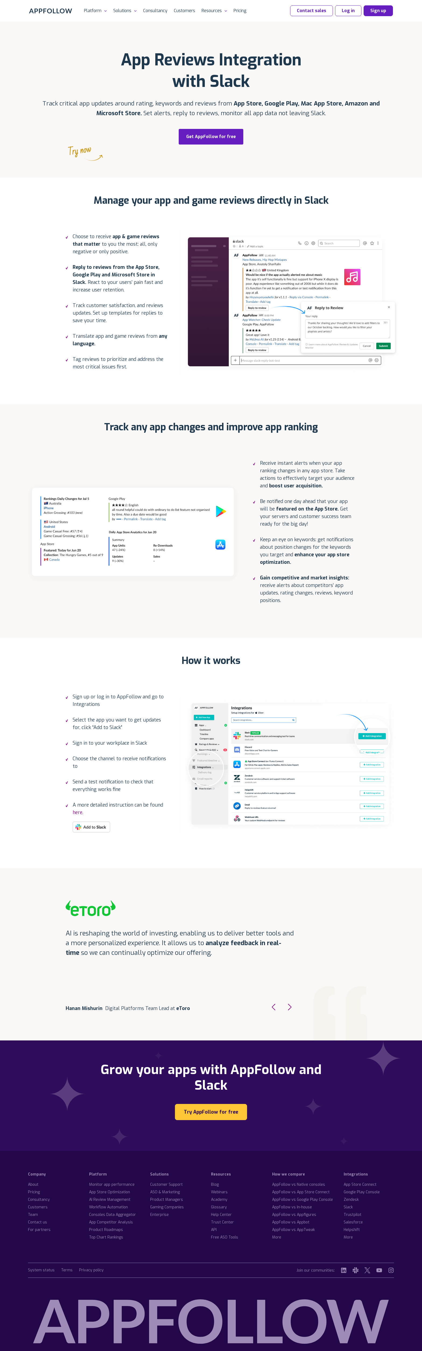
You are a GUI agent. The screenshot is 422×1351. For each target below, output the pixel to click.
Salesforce (353, 1222)
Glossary (219, 1207)
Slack (348, 1207)
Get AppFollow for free (207, 139)
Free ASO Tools (224, 1237)
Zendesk (351, 1199)
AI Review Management (110, 1199)
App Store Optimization (109, 1192)
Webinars (219, 1192)
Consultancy (155, 10)
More (276, 1237)
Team (33, 1214)
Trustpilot (352, 1214)
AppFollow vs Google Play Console (302, 1199)
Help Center (221, 1214)
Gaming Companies (167, 1207)
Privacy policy (91, 1270)
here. (78, 812)
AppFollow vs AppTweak (293, 1229)
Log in (348, 10)
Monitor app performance (112, 1184)
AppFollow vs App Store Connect (301, 1192)
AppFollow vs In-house (292, 1207)
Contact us (37, 1222)
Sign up (378, 10)
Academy (219, 1199)
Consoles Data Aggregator (112, 1214)
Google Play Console (362, 1192)
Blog (215, 1184)
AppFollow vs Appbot (291, 1222)
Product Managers (166, 1199)
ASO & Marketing (165, 1192)
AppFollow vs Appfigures (294, 1214)
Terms (67, 1270)
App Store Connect (360, 1184)
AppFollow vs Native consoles (298, 1184)
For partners (39, 1229)
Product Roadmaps (106, 1229)
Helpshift (352, 1229)
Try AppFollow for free (211, 1112)
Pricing (240, 10)
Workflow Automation (108, 1207)
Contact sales (311, 10)
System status (41, 1270)
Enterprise (159, 1214)
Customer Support (166, 1184)
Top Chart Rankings (106, 1237)
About (33, 1184)
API (214, 1229)
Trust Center (222, 1222)
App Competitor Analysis (111, 1222)
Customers (184, 10)
